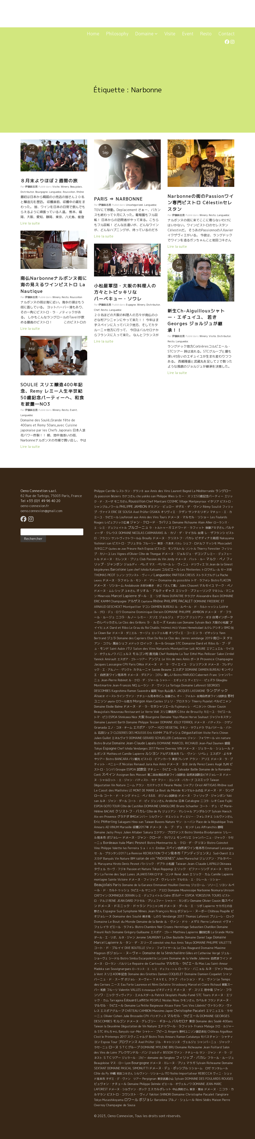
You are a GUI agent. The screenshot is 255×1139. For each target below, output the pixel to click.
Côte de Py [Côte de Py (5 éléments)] (154, 811)
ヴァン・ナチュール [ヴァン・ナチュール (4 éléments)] (186, 1052)
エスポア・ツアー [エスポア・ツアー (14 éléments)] (145, 727)
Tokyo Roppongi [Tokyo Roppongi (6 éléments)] (162, 869)
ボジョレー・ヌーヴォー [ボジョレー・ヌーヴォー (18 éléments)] (124, 953)
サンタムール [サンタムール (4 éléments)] (220, 1068)
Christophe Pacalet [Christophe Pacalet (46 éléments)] (189, 1010)
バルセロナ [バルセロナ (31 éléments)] (180, 1021)
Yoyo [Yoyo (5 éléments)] (160, 691)
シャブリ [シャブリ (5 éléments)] (188, 785)
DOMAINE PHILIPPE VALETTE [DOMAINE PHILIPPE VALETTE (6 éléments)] (212, 943)
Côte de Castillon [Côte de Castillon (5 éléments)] (132, 806)
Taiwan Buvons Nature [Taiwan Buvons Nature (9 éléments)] (159, 822)
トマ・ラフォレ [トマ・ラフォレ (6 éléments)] (200, 580)
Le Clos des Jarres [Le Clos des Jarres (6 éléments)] (177, 638)
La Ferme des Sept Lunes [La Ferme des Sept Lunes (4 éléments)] (117, 874)
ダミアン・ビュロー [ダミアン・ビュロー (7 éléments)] (161, 507)
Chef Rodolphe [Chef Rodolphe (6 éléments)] (168, 654)
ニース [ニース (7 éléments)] (115, 984)
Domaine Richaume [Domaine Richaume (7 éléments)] (184, 522)
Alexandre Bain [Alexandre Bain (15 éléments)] (207, 596)
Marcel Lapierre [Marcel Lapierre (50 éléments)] (124, 595)
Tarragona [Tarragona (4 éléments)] (116, 1000)
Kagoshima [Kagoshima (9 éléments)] (119, 691)
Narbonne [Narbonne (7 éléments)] (203, 890)
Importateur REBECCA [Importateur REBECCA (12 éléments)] (195, 1073)
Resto (206, 33)
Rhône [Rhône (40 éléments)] (158, 601)
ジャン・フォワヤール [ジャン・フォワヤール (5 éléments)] (201, 738)
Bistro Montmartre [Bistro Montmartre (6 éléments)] (160, 843)
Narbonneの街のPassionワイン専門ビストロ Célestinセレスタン (201, 202)
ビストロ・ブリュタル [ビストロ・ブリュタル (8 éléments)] (127, 543)
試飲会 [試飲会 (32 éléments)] (141, 769)
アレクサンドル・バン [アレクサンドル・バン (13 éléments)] (133, 1052)
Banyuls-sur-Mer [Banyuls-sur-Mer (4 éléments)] (130, 1031)
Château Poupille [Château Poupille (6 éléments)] (219, 911)
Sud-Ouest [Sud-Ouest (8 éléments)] (220, 853)
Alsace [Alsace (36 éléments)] (99, 696)
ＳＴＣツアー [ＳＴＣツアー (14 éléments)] (112, 1058)
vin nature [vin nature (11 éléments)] (223, 738)
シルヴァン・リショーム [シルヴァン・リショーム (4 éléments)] (149, 1073)
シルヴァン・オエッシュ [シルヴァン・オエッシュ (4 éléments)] (164, 817)
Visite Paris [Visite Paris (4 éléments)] (211, 733)
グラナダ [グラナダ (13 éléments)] (123, 816)
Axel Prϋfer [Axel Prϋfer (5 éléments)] (146, 1042)
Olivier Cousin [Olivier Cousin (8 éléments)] (217, 706)
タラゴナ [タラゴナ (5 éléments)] (189, 596)
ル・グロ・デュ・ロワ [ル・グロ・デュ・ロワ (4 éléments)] (107, 612)
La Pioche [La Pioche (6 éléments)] (222, 575)
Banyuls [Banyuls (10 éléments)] (108, 858)
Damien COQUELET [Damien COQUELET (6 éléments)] (171, 974)
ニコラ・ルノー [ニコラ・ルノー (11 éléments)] (126, 617)
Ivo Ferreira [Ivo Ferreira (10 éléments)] (131, 848)
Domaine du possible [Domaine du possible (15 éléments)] (174, 580)
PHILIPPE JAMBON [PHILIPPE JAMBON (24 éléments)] (133, 506)
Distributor (27, 192)
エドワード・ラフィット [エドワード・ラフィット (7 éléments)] (188, 528)
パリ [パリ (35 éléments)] (129, 648)
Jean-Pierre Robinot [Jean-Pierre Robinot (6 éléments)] (114, 680)
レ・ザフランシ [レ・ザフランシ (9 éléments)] (214, 533)
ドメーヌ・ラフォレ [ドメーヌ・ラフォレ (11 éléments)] (116, 580)
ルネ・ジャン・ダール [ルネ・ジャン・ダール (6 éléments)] (113, 801)
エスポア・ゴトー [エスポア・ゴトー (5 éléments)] (161, 932)
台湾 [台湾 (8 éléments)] (201, 533)
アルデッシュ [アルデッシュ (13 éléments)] (172, 733)
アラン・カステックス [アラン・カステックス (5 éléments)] (149, 785)
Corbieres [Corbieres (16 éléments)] (179, 738)
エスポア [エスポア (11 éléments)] (178, 669)
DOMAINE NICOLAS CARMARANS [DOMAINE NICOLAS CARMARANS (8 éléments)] (141, 533)
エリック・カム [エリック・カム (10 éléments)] (200, 874)
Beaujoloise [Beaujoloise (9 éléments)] (101, 1063)
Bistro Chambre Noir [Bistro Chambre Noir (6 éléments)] (149, 927)
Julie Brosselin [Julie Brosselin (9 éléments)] (133, 1016)
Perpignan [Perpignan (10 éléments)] (149, 1079)
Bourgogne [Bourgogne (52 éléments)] (140, 1062)
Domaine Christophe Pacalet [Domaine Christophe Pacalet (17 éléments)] (193, 1094)
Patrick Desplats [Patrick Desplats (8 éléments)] (166, 995)
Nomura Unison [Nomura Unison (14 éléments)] (222, 890)
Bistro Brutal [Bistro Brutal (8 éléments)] (102, 743)
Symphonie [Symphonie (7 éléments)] (130, 911)
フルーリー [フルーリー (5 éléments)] (149, 543)
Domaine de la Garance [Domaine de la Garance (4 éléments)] (137, 885)
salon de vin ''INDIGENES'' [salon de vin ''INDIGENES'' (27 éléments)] (155, 858)
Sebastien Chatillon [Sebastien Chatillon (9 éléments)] (203, 927)
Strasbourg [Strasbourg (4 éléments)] (179, 985)
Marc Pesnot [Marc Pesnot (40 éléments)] (136, 842)
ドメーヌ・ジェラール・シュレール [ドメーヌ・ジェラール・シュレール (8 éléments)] (206, 748)
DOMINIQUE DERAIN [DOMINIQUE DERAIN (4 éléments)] (122, 895)
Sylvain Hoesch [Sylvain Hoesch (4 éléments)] (222, 811)
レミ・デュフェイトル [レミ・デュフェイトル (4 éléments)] (149, 895)
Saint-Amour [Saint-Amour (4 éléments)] (219, 964)
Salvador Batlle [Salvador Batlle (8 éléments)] (188, 769)
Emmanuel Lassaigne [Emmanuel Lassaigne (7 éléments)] (219, 848)
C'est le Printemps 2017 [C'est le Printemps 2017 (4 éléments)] (110, 1037)
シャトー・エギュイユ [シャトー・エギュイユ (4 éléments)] (173, 680)
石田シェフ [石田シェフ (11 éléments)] (105, 733)
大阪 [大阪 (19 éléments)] (141, 717)
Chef (96, 310)
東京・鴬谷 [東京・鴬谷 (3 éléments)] (196, 1089)
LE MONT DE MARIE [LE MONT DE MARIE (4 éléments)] (141, 790)
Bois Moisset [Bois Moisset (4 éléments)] (138, 775)
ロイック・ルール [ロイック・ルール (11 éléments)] (152, 643)
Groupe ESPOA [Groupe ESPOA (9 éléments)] (126, 769)
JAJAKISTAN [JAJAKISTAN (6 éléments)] (144, 874)
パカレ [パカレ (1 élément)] (178, 543)
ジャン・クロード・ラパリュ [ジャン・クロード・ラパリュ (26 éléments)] (150, 522)
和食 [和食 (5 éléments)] (103, 990)
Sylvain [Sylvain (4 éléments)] (179, 1079)
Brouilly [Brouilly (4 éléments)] (147, 538)
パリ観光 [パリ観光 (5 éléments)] (134, 759)
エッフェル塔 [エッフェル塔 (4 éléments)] (159, 633)
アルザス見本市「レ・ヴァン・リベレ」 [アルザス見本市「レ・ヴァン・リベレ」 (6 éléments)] (184, 754)
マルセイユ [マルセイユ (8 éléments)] (206, 585)
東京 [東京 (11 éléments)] (192, 1021)
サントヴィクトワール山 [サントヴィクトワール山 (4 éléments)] (126, 538)
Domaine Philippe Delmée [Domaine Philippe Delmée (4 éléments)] (144, 1084)
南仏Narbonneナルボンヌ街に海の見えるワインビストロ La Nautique (53, 284)
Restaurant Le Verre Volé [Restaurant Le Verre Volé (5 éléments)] (142, 712)
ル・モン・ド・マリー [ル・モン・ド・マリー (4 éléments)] (144, 580)
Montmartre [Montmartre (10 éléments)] (103, 685)
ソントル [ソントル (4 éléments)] (190, 549)
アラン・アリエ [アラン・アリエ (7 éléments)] (199, 759)
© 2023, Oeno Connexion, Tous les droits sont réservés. (137, 1116)
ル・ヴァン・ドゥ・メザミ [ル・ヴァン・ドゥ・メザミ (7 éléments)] (182, 922)
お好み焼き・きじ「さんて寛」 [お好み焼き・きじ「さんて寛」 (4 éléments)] (159, 586)
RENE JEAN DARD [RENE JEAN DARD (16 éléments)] (121, 901)
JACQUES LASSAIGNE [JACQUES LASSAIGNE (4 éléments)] (191, 691)
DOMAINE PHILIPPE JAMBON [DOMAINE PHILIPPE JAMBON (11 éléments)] (184, 612)
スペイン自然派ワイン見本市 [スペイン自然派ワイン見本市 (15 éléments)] (185, 848)
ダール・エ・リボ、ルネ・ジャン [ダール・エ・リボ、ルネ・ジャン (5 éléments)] (114, 937)
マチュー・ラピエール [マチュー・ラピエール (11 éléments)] (162, 769)
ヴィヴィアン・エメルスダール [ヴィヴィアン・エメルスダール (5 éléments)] (135, 995)
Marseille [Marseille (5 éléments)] (126, 827)
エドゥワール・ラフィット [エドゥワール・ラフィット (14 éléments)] (175, 1026)
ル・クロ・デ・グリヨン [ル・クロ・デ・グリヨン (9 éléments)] (190, 843)
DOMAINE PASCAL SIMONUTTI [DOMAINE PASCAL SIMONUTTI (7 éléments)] (127, 1068)
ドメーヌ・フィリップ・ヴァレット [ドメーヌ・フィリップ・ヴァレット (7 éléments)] (152, 879)
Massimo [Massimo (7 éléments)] (158, 1011)
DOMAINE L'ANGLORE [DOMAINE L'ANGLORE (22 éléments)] (160, 806)
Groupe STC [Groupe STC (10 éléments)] (173, 643)
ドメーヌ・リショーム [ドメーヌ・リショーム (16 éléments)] (109, 585)
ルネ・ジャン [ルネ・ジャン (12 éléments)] (214, 969)
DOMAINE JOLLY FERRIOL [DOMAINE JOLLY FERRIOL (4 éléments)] (176, 722)
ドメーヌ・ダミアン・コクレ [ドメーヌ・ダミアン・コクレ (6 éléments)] (145, 675)
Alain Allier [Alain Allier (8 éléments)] (205, 522)
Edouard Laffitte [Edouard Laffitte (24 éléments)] (136, 1000)
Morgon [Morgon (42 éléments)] (139, 701)
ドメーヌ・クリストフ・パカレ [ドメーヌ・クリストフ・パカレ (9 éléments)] (173, 538)
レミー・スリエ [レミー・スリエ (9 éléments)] (147, 617)
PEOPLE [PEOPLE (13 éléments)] (155, 1000)
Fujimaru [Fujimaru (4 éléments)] (181, 707)
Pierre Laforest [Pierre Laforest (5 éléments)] (211, 922)
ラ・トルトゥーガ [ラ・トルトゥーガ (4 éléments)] (160, 528)
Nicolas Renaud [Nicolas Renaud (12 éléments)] (133, 764)
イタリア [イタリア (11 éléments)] (213, 501)
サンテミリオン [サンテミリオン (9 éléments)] (198, 512)
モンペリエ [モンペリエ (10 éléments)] (184, 837)
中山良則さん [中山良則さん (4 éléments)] (180, 1089)
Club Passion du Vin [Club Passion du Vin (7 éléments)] (153, 559)
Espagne (131, 305)
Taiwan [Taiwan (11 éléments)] (181, 864)
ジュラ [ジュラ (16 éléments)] (111, 638)
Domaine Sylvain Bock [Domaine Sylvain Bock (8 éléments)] (197, 622)
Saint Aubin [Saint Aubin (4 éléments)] (117, 649)
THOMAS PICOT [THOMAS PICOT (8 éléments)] (104, 575)
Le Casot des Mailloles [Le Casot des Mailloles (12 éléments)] (111, 790)
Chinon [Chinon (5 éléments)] (223, 733)
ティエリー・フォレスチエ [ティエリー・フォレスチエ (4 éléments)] (196, 817)
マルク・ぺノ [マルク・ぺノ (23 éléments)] (215, 559)
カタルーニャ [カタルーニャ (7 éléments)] (142, 669)
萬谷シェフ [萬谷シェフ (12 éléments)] (120, 643)
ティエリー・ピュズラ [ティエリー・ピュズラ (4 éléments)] (201, 680)
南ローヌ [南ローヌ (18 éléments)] (219, 638)
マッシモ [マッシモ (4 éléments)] (211, 543)
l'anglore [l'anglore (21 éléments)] (222, 1094)
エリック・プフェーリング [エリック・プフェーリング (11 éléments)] (193, 591)
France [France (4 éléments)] (198, 1026)
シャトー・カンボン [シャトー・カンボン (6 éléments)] (177, 901)
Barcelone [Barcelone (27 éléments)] (118, 569)
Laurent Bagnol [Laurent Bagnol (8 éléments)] (181, 491)
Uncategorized (134, 205)
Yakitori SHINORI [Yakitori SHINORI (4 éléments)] (160, 1094)
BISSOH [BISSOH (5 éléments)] (168, 1052)
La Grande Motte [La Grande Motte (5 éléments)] (222, 932)
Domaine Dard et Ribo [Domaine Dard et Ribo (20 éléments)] (198, 643)
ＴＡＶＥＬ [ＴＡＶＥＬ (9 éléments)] (160, 979)
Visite (169, 33)
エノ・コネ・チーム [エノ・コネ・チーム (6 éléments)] (120, 727)
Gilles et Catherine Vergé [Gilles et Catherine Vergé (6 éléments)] (203, 953)
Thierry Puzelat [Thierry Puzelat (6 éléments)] (202, 701)
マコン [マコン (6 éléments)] (146, 607)
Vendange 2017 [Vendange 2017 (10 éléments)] (173, 916)
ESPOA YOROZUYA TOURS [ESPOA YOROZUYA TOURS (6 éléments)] (203, 895)
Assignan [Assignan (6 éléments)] (122, 775)
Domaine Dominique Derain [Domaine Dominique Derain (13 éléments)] (142, 612)
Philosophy (117, 33)
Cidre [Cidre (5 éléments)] (167, 895)
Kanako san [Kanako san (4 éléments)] (174, 622)
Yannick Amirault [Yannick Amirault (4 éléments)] (105, 659)
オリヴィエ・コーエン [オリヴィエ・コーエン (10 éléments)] (183, 633)
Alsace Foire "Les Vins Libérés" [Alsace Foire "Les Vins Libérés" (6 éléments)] (185, 1006)
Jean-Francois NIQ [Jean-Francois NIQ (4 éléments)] (124, 685)
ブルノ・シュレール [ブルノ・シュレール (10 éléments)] (181, 1100)
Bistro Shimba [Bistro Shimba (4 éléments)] (194, 832)
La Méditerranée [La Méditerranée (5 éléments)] (203, 491)
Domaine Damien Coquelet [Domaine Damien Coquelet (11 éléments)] (203, 974)
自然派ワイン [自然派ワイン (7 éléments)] (219, 958)
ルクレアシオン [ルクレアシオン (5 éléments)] (213, 628)
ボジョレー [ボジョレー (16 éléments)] (114, 837)
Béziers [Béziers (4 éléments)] (116, 496)
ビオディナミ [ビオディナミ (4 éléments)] (164, 990)
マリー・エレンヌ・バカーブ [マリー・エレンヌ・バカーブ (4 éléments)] (175, 780)
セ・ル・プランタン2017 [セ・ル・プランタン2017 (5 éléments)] (110, 853)
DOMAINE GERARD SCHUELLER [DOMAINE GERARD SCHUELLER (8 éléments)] (150, 738)
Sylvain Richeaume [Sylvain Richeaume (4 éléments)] (208, 1063)
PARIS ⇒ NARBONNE (118, 199)
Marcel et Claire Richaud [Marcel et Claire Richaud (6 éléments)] (204, 985)
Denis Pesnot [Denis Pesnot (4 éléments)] (130, 864)
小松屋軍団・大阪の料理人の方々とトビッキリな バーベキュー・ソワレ (163, 292)
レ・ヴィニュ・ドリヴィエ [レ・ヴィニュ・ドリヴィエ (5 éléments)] (188, 564)
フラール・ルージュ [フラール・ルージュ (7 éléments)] (220, 1058)
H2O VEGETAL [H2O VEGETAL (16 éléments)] (168, 727)
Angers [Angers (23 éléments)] (173, 1031)
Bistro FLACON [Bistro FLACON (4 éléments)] (221, 580)
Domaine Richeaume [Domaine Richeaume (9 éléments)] (188, 1047)
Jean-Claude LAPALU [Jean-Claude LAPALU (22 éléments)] (203, 863)
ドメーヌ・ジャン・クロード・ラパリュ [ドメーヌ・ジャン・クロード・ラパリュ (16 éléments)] (149, 837)
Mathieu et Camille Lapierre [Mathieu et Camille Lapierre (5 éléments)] (125, 754)
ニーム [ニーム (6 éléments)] (131, 785)
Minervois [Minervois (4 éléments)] (104, 596)
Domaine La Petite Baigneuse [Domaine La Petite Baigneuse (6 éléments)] (144, 1006)
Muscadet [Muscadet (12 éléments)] (225, 543)
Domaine (146, 33)
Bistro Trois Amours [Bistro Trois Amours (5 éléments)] (162, 1037)
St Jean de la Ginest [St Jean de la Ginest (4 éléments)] (219, 564)
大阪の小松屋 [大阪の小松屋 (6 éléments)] (220, 622)
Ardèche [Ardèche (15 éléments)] (171, 801)
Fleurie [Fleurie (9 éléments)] (168, 785)
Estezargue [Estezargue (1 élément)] (148, 990)
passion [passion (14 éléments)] (104, 496)
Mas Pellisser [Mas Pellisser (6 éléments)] (207, 654)
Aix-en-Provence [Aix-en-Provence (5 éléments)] (105, 817)
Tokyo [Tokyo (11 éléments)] (98, 748)
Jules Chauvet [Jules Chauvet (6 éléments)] (189, 586)
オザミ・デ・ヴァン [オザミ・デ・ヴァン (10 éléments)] (188, 507)
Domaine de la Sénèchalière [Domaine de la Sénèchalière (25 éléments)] (164, 953)
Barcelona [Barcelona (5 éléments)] (160, 1100)
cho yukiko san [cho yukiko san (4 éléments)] (146, 496)
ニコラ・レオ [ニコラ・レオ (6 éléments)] (208, 801)
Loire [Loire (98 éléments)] (223, 606)
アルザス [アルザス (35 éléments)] (134, 601)
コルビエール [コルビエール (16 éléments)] (170, 569)
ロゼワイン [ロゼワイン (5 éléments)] (101, 895)
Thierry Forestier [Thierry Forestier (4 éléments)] (208, 549)
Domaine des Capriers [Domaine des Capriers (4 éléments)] (131, 638)
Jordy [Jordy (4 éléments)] (170, 559)
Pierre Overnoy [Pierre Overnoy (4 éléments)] (166, 748)
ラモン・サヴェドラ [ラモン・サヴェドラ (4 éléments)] (192, 727)
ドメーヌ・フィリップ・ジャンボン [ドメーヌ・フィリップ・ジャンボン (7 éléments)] (202, 796)
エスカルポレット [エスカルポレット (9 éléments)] (159, 1089)
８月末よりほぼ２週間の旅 (49, 181)
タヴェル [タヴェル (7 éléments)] (100, 869)
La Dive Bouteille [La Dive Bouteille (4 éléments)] (173, 937)
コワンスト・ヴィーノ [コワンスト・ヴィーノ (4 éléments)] (139, 575)
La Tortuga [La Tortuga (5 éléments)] (173, 685)
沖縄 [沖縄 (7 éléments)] (113, 1073)
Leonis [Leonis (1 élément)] (98, 580)
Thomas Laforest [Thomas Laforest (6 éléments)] (197, 916)
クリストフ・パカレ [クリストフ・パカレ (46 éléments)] (130, 811)
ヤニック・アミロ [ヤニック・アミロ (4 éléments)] (156, 890)
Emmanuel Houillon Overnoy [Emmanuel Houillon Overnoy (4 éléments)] (171, 885)
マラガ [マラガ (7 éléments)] (190, 1063)
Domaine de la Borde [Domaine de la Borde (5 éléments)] (149, 922)
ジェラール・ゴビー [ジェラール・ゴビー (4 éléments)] (134, 1058)
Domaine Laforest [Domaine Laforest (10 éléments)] (193, 685)
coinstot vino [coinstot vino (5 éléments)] (161, 943)
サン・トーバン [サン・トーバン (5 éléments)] (185, 822)
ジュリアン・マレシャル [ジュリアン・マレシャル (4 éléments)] (177, 811)
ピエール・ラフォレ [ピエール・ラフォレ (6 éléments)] (122, 927)
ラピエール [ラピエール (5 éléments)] (137, 890)
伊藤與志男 (31, 186)
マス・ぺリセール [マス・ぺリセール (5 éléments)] (160, 564)
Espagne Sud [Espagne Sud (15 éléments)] (112, 911)
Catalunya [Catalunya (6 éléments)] (193, 1037)
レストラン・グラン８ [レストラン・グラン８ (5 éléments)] (130, 491)
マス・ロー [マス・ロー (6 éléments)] (117, 1063)
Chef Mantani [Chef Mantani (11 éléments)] (156, 501)
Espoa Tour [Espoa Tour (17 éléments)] (109, 1042)
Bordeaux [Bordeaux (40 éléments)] (110, 842)
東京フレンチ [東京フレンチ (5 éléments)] (180, 759)
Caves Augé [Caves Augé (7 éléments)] (214, 764)
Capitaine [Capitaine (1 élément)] (146, 601)
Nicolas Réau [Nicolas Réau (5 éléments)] (170, 1000)
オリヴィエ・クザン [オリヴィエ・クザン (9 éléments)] (174, 512)
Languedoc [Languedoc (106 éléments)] (162, 574)
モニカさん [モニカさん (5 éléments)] (121, 501)
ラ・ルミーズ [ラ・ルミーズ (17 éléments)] (156, 622)
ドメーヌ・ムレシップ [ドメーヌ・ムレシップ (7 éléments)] (109, 591)
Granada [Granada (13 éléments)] (100, 727)
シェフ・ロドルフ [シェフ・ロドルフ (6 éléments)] (194, 543)
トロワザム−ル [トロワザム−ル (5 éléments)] (210, 570)
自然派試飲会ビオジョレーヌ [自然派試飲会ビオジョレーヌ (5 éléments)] (204, 775)
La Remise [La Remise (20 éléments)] (134, 853)
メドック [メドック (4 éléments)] (133, 643)
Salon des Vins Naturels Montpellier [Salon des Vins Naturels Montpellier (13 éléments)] (161, 649)
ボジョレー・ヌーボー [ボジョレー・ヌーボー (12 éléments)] (192, 911)
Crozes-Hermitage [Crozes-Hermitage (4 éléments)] (176, 927)
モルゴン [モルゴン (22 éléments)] (119, 1021)
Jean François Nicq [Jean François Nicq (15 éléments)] (162, 911)
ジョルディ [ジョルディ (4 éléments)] (155, 1052)
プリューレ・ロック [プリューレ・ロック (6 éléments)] (222, 916)
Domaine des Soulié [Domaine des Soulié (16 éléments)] (127, 916)
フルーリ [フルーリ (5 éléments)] (112, 990)
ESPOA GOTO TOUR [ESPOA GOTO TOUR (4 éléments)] (107, 806)
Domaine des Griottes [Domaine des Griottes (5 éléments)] (142, 974)
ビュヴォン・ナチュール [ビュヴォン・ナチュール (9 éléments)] (110, 1084)
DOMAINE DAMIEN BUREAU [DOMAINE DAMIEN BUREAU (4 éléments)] (202, 670)
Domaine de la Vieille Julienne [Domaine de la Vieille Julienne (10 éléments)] (189, 958)
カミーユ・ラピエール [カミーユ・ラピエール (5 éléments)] (217, 712)
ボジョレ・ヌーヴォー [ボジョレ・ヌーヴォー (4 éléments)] (138, 979)
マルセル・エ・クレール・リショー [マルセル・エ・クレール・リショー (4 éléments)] (199, 879)
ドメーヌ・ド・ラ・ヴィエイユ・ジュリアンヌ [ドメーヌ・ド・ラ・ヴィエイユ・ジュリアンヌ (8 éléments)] (176, 664)
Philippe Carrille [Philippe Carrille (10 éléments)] (104, 491)
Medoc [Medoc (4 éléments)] (178, 785)
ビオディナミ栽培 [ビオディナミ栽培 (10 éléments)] (207, 538)
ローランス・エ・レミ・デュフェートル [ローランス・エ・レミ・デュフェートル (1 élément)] (154, 969)
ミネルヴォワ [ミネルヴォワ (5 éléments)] (120, 738)
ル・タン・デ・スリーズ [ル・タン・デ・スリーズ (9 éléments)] (136, 943)
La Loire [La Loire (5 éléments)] (163, 958)
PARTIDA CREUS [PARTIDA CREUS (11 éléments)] (183, 575)
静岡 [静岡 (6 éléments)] (220, 827)
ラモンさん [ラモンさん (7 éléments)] (187, 1000)
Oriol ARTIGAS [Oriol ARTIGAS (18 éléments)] (206, 785)
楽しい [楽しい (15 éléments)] (168, 675)
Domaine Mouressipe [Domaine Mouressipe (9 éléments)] (182, 890)
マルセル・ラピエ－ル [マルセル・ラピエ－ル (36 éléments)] (182, 963)
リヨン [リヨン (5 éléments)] (223, 885)
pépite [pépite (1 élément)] (111, 701)
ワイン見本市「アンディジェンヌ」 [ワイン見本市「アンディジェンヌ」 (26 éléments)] (186, 853)
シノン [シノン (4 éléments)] (120, 575)
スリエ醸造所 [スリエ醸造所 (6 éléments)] (168, 712)
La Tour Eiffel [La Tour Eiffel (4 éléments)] (188, 654)
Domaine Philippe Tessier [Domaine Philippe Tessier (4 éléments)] (142, 722)
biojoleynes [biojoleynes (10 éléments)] (102, 569)
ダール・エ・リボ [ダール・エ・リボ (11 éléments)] (149, 596)
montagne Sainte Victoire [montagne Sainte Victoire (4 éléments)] (111, 879)
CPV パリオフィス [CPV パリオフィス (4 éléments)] (155, 1016)
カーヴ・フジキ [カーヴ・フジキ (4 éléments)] (116, 869)
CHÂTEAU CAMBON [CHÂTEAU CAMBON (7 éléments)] (138, 1011)
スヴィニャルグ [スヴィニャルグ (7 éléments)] (137, 1037)
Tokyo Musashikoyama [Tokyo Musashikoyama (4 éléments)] (108, 1100)
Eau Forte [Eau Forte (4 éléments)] (127, 985)
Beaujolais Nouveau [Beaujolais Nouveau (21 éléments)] (109, 711)
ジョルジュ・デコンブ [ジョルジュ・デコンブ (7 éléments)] (174, 617)
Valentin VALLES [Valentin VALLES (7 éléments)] (130, 990)
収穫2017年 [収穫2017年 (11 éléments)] (141, 827)
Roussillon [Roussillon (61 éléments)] (137, 501)
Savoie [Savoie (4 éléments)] (156, 670)
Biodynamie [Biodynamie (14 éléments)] (213, 832)
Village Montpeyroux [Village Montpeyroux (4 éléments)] (192, 501)
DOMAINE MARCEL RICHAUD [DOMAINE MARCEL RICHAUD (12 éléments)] (177, 743)
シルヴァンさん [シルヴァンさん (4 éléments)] (223, 817)
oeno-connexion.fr (34, 506)
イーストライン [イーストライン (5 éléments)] (115, 696)
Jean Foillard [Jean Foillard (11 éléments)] (212, 1047)
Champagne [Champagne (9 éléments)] (119, 601)
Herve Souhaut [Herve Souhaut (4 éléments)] (199, 717)
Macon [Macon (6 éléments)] (183, 717)
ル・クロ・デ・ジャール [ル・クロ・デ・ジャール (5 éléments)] (144, 680)
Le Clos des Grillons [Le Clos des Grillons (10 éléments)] (132, 622)
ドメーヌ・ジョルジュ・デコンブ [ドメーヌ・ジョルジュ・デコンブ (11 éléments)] (184, 554)
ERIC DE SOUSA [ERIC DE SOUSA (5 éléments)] (121, 512)
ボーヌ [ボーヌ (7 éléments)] (195, 659)
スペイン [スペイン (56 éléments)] (108, 774)
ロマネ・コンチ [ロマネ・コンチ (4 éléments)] (163, 874)
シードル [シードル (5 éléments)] (114, 958)
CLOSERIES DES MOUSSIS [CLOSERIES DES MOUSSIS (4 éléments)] (130, 733)
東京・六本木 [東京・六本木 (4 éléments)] (165, 543)
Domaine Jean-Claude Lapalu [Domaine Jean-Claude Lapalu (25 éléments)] (134, 743)
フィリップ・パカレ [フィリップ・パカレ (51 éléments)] (191, 1057)
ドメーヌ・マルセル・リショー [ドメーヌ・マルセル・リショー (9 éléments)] (188, 517)
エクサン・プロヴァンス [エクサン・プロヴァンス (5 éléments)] (169, 832)
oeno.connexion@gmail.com (41, 511)
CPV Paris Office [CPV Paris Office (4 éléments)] (133, 664)
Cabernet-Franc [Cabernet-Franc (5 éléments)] (206, 675)
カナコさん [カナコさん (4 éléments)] (128, 496)
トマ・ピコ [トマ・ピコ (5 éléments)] (101, 717)
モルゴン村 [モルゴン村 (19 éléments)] (140, 654)
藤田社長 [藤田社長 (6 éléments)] (204, 932)
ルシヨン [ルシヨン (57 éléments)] (152, 753)
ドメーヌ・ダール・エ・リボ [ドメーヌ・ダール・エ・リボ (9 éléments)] (183, 906)
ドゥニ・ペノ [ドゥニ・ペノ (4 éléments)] (139, 796)
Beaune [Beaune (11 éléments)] (166, 669)
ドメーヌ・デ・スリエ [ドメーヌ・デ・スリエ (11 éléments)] (188, 990)
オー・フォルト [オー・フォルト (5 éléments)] (186, 696)
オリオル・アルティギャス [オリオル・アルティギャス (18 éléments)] (155, 590)
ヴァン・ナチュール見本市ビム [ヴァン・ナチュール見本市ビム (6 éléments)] (145, 696)
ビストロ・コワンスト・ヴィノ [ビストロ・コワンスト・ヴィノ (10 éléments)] (127, 1094)
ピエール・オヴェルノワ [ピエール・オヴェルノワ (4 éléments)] (177, 1084)
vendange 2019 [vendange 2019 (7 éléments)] (201, 638)
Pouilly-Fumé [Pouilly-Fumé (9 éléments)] (186, 995)
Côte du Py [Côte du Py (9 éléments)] (101, 1073)
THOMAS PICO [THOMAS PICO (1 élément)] (169, 628)
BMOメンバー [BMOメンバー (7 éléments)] (139, 816)
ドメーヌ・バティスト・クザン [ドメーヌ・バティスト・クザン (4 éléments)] (213, 722)
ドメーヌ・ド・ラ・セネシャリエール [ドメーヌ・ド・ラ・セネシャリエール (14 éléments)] (149, 706)
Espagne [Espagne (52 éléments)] (110, 748)
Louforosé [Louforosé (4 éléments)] (126, 517)
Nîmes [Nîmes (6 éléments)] (142, 911)
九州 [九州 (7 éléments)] (226, 764)
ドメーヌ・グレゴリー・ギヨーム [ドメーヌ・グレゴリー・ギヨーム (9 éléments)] (149, 1021)
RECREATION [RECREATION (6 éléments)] (151, 853)
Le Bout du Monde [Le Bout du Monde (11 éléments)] (168, 790)
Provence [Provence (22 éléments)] (207, 659)
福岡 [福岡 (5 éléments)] (153, 691)
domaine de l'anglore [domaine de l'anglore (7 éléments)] (161, 1058)
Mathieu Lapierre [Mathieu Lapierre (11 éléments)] (185, 932)
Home (93, 33)
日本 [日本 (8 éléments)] (181, 801)
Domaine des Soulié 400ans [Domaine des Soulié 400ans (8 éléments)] (214, 1021)
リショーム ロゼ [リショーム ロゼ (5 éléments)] (200, 1068)
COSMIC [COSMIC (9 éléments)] (172, 501)
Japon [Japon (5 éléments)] (169, 1011)
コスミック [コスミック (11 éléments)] (201, 780)
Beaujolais (76, 186)
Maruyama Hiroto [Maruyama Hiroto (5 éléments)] (109, 864)
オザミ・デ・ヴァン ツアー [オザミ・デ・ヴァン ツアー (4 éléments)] (123, 1079)
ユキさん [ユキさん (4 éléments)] (130, 591)
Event (187, 33)
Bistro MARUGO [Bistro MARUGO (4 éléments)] (184, 675)
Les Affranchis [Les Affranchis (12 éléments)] (206, 827)
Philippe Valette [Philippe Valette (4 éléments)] (111, 848)
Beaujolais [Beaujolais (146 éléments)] (103, 884)
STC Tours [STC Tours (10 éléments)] (203, 995)
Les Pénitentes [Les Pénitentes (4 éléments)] (190, 570)
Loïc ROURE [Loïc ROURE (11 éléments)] (198, 649)
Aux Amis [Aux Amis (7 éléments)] (159, 764)
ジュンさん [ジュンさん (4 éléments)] (157, 801)
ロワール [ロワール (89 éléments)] (131, 1099)
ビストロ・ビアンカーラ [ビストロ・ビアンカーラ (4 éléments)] (156, 759)
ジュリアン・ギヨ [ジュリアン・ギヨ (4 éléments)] (200, 617)
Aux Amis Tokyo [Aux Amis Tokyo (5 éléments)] (181, 943)
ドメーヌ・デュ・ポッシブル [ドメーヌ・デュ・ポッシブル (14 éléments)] (168, 1068)
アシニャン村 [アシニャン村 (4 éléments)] (155, 906)
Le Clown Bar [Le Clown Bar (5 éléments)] (102, 633)
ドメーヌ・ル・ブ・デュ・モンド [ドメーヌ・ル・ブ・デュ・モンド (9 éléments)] (172, 827)
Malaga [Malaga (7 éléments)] (209, 1026)
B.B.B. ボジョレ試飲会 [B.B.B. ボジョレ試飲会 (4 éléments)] (163, 796)
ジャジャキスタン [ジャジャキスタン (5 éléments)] (220, 717)
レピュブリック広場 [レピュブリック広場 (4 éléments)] (117, 522)
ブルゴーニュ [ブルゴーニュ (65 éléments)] (138, 527)
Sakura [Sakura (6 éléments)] (148, 832)
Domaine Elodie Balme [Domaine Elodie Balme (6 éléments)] (108, 707)
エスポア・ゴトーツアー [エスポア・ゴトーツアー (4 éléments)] (132, 659)
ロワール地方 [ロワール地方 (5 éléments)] (124, 701)
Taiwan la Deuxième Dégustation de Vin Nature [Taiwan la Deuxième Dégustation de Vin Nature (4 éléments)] (125, 1026)
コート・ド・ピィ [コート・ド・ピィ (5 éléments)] (139, 801)
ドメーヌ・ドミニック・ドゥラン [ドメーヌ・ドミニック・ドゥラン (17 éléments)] (122, 906)
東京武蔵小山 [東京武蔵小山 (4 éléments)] (165, 1079)
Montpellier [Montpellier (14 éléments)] (132, 607)
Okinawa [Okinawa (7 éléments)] (225, 864)
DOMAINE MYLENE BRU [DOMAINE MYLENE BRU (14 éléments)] (157, 1047)
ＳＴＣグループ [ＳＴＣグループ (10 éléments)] (129, 1047)
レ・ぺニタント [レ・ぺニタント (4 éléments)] (197, 707)
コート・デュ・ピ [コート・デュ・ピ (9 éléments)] (211, 806)
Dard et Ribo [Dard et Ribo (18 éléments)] (119, 627)
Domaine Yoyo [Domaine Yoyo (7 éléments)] (169, 717)
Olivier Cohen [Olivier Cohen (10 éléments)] (113, 1016)
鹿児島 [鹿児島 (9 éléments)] (153, 654)
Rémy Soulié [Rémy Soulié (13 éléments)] (212, 507)
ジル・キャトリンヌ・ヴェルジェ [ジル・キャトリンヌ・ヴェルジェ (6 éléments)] (175, 1042)
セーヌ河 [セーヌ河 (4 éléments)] (226, 570)
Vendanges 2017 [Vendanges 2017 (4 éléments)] (144, 748)
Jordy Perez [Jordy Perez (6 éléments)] (197, 764)
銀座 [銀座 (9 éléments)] (227, 743)
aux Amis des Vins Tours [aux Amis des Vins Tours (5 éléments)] (150, 517)
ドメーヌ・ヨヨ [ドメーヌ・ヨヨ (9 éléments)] (177, 764)
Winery (65, 186)
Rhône (80, 192)
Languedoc (55, 192)
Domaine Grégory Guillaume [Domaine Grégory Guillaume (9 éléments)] (131, 932)
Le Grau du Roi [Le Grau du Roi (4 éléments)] (139, 628)
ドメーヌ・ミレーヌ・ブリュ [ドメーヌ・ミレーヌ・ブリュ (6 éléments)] (168, 1063)
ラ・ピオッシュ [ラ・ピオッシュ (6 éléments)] (208, 633)
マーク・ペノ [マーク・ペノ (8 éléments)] (224, 585)
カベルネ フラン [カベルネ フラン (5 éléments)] (206, 1000)
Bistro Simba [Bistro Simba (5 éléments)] (129, 958)
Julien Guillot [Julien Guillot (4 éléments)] (102, 738)
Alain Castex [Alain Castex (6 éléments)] (154, 701)
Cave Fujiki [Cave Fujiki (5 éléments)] (225, 801)
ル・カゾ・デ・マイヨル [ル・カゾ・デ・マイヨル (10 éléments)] (180, 533)
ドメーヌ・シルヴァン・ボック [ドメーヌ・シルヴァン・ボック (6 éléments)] (128, 1089)
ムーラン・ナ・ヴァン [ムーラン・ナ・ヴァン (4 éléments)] (151, 685)
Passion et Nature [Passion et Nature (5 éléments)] (139, 869)
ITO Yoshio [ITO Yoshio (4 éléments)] (171, 1073)
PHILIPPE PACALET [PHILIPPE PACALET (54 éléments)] (178, 601)
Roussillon (69, 192)
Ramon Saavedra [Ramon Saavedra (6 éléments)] (138, 691)
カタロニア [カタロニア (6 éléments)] (101, 549)
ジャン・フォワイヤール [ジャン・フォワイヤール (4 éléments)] (161, 948)
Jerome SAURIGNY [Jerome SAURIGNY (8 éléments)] (148, 937)
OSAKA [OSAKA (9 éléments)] (155, 512)
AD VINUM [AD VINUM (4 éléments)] (112, 827)
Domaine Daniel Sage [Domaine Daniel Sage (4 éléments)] (198, 937)
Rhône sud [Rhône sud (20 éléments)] (225, 785)
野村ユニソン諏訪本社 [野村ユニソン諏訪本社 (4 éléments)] (193, 1031)
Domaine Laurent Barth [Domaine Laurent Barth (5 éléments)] (109, 722)
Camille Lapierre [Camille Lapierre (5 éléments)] (222, 874)
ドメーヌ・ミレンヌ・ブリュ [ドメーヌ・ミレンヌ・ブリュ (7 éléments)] (119, 559)
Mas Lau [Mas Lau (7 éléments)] (204, 963)
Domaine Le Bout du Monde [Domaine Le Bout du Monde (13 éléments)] (114, 922)
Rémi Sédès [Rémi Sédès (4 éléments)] (203, 1100)
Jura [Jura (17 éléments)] (148, 764)
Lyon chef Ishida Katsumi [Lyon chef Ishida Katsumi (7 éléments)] (144, 569)
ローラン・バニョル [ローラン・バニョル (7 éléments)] (191, 969)
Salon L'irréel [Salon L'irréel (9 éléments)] (225, 654)
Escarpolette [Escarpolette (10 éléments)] (148, 958)
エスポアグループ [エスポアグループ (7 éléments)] (112, 1011)
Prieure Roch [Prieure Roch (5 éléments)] (135, 549)
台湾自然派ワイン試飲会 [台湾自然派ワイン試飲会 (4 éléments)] (212, 696)
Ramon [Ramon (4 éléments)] (180, 1037)
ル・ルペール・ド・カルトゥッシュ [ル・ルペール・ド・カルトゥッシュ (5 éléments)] (197, 607)
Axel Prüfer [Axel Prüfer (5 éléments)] (141, 512)
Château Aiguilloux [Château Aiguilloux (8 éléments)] (220, 1031)
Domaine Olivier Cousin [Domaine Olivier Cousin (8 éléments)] (205, 901)
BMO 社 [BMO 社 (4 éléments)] (229, 628)
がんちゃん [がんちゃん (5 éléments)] (111, 1031)
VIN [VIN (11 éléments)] (179, 748)
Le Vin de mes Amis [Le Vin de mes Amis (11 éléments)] (176, 659)
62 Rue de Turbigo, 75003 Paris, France (51, 496)
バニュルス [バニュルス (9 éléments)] (124, 654)
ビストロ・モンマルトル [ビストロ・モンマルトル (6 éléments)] (169, 549)
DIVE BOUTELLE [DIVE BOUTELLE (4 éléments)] (135, 948)
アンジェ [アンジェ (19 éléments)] (154, 659)
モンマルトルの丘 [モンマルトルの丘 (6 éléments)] (192, 790)
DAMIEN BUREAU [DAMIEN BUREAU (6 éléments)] (162, 607)
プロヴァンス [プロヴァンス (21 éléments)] (128, 1042)
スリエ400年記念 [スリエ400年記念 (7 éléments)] (115, 974)
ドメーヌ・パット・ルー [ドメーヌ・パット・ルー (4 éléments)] (190, 559)
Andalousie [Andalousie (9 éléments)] (132, 585)
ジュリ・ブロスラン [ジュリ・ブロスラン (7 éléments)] (177, 701)
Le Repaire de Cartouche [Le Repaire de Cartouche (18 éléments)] (146, 963)
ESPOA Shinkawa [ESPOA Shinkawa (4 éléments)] (120, 717)
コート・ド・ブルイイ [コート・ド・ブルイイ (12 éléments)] (109, 948)
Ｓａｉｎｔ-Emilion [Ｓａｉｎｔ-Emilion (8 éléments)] (152, 848)
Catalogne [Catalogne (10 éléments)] (192, 801)
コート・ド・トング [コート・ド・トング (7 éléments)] (117, 796)
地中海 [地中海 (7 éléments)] (208, 990)
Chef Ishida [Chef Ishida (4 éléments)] (125, 748)
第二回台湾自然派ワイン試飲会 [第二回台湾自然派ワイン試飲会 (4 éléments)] (166, 775)
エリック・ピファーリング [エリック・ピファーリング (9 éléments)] (191, 869)
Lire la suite (30, 223)
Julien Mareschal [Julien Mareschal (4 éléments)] (187, 859)
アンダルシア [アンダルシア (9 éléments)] (202, 811)
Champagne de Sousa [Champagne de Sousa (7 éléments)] (120, 1105)
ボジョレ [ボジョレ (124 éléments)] (146, 1099)
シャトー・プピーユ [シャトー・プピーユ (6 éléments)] (154, 1031)
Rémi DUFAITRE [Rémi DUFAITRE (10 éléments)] (173, 596)
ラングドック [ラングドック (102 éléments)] (217, 690)
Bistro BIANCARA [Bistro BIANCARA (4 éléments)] (117, 759)
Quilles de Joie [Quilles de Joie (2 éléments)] (117, 549)
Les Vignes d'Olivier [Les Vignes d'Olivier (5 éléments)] (124, 554)
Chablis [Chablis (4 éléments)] (155, 628)
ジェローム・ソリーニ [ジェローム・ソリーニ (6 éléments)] (204, 885)
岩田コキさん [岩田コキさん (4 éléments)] (125, 1073)
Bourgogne (41, 192)
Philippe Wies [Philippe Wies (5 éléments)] (166, 496)
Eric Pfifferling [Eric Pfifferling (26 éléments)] (105, 821)
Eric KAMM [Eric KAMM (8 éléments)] (154, 733)
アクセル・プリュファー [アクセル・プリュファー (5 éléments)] (149, 901)
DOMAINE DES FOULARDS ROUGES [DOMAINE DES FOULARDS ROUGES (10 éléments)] (209, 1079)
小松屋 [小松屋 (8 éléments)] (170, 864)
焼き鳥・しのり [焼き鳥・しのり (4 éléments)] (151, 916)
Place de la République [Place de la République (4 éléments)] (211, 822)
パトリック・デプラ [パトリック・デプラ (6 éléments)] (152, 864)
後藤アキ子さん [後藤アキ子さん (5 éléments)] (214, 528)
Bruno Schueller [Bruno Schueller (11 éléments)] (187, 806)
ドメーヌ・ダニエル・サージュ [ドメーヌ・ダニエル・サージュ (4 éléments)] (131, 633)
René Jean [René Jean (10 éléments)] (181, 874)
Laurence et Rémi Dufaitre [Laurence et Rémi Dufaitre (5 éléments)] (153, 985)
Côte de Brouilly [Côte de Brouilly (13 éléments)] (190, 712)
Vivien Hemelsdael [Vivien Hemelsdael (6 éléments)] (190, 628)
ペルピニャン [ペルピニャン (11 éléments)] (222, 701)
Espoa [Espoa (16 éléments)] (149, 548)
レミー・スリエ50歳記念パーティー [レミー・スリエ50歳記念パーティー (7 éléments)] (200, 496)
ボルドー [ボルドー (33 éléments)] (178, 895)
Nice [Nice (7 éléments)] (134, 717)
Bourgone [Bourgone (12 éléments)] (152, 717)
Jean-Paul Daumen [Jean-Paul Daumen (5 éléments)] (211, 743)
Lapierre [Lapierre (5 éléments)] (209, 906)
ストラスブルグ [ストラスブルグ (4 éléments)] (205, 575)
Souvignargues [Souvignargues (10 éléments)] (121, 969)
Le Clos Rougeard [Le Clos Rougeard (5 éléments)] (188, 948)
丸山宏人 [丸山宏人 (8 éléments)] (170, 691)
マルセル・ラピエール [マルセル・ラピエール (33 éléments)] (183, 1016)
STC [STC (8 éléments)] (100, 1031)
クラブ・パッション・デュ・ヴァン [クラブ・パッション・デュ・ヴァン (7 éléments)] (192, 979)
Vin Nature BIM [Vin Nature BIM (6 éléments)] (125, 859)
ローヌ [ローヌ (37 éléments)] (113, 1047)
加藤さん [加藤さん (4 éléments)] (170, 696)
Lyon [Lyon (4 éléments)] (128, 1063)
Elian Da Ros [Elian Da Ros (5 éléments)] (155, 638)
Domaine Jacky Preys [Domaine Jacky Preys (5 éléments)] (108, 832)
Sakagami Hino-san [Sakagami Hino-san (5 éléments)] (130, 822)
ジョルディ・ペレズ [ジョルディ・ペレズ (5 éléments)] (136, 564)
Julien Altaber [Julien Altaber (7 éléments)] (132, 832)
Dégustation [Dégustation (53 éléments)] (192, 732)
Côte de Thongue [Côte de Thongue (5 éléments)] (150, 554)
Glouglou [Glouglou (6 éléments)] (221, 680)
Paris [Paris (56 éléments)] (117, 884)
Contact (226, 33)
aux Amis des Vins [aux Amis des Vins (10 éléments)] (157, 491)
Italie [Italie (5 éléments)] (122, 843)
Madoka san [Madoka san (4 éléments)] (102, 969)
